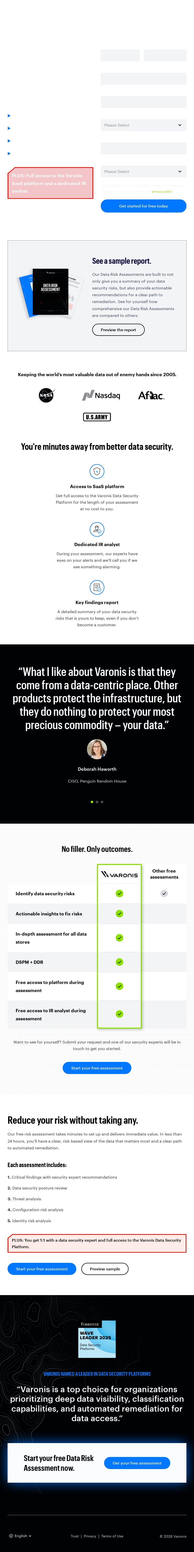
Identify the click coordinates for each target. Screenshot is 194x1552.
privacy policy (162, 191)
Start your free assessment (97, 1067)
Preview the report (118, 329)
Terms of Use (112, 1536)
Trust (75, 1536)
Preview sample (105, 1268)
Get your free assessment (137, 1462)
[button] (92, 802)
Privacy (90, 1536)
